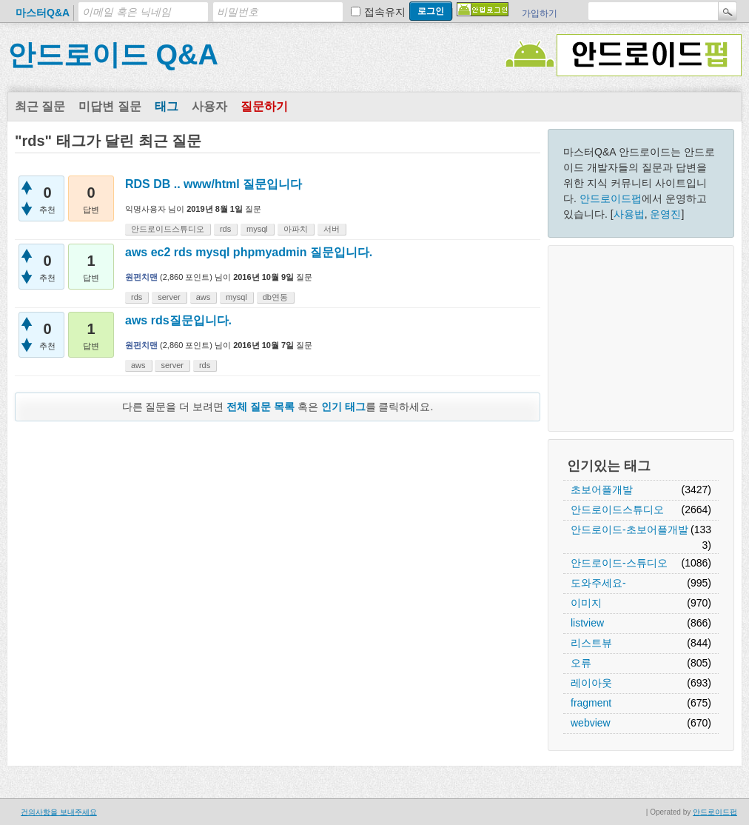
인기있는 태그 (609, 465)
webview (591, 723)
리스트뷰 (591, 643)
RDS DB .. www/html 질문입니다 (213, 184)
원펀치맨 (141, 277)
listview (587, 623)
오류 (581, 663)
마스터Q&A (43, 13)
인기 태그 (343, 406)
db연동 (275, 297)
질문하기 (264, 106)
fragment (591, 703)
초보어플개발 (602, 489)
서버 (331, 228)
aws (203, 297)
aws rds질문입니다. (178, 320)
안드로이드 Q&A (112, 54)
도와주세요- (598, 583)
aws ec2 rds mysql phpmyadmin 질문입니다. (248, 252)
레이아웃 (591, 683)
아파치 (295, 228)
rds (225, 228)
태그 (166, 106)
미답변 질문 (109, 106)
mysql (257, 228)
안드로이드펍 (611, 198)
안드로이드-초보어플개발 (629, 529)
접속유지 (385, 12)
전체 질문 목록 (260, 406)
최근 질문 (40, 106)
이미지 (586, 603)
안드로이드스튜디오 (617, 509)
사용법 (629, 214)
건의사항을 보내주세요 (59, 812)
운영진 (665, 214)
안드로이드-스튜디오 (619, 563)
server (169, 297)
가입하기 (539, 13)
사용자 (209, 106)
